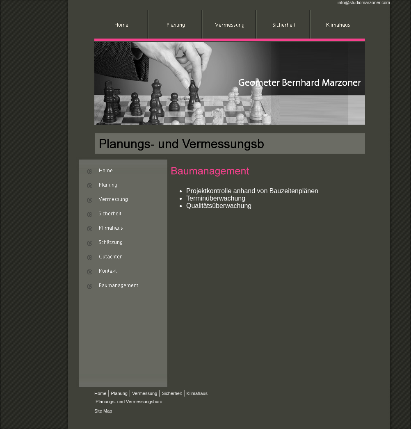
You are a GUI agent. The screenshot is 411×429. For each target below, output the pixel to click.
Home (100, 393)
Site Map (103, 410)
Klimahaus (197, 393)
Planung (119, 393)
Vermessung (144, 393)
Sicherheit (172, 393)
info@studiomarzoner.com (364, 2)
